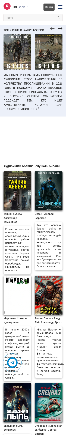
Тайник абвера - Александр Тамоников (13, 218)
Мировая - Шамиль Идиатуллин (15, 320)
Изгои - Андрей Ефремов (44, 216)
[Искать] (58, 17)
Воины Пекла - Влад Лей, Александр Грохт (48, 320)
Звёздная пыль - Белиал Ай (14, 427)
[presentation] (52, 28)
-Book (20, 7)
